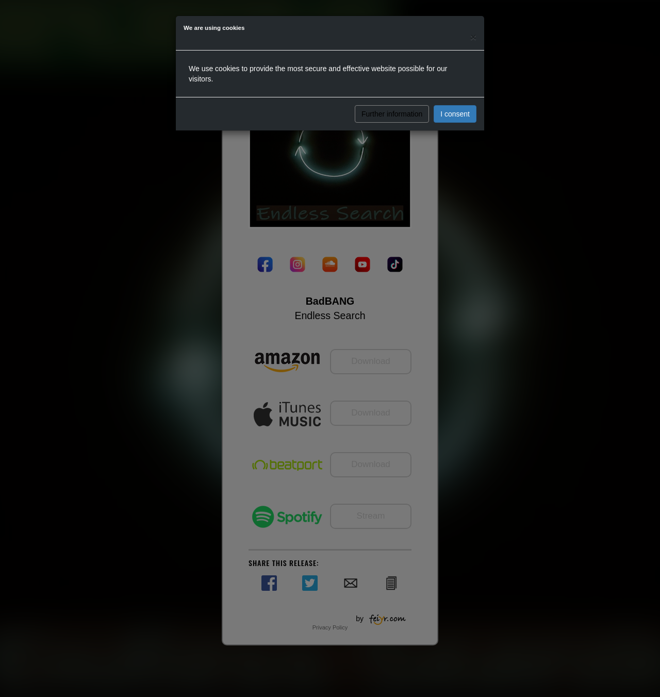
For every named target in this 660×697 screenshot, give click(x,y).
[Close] (473, 36)
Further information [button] (391, 114)
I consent (455, 114)
